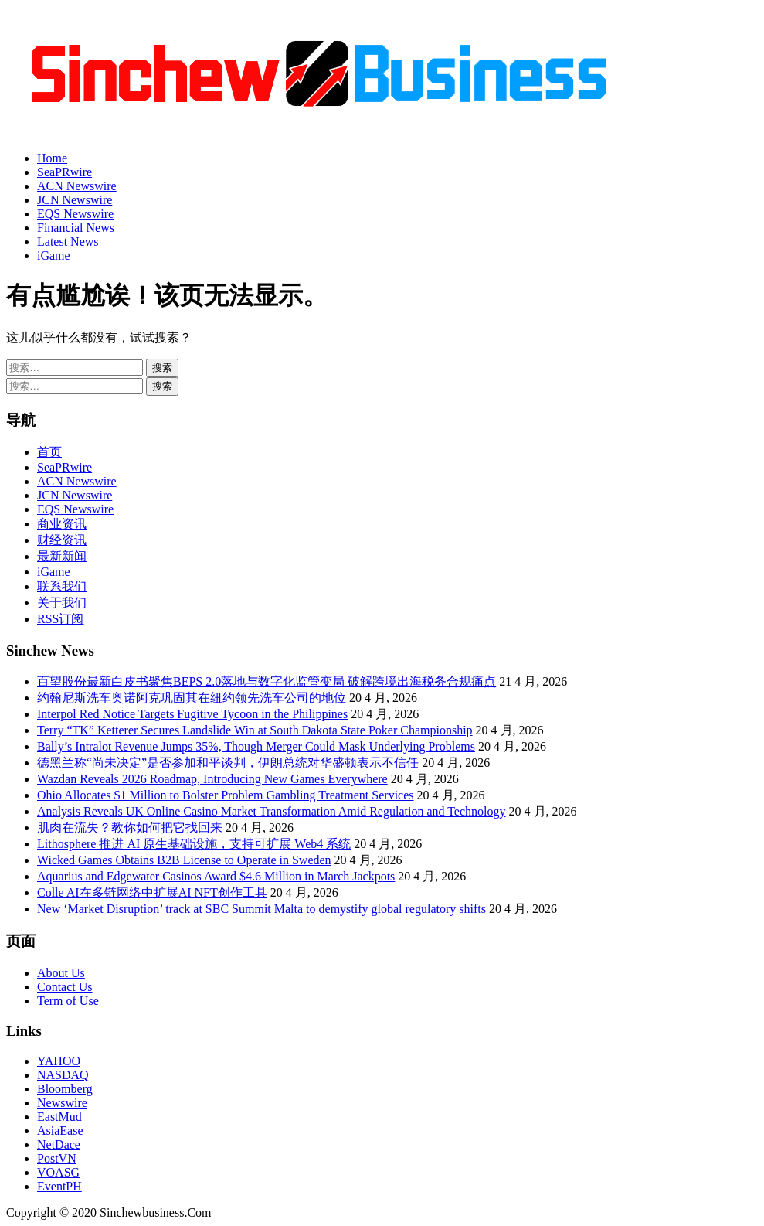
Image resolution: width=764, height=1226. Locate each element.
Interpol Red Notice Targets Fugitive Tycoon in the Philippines (192, 713)
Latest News (68, 241)
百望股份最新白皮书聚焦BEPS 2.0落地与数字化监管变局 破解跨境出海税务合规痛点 (266, 681)
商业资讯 (62, 523)
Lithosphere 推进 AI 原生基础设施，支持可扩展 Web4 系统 (194, 843)
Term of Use (68, 1000)
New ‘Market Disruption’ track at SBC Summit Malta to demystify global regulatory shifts (261, 908)
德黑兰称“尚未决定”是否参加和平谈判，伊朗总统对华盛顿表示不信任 (228, 762)
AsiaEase (60, 1130)
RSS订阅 (60, 618)
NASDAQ (63, 1074)
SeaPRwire (64, 172)
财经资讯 (62, 540)
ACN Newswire (77, 185)
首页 (49, 451)
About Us (61, 972)
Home (52, 158)
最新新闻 (62, 556)
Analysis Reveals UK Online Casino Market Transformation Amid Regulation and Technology (271, 811)
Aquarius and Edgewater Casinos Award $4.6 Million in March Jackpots (216, 876)
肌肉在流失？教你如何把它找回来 (129, 827)
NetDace (58, 1144)
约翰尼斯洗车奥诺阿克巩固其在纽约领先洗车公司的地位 (191, 697)
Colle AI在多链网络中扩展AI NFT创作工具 (152, 892)
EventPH (59, 1186)
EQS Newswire (75, 213)
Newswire (62, 1102)
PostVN (56, 1158)
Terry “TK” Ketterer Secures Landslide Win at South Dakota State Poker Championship (255, 730)
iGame (53, 255)
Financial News (75, 227)
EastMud (59, 1116)
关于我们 (62, 602)
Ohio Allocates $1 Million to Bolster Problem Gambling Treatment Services (225, 795)
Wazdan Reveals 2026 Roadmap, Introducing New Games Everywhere (212, 778)
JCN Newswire (74, 199)
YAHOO (58, 1061)
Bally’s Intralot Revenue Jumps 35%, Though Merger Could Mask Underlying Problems (256, 746)
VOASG (58, 1172)
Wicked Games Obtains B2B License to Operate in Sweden (184, 860)
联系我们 (62, 586)
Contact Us (65, 986)
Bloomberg (65, 1088)
